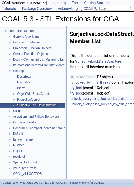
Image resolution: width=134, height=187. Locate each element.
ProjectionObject (28, 99)
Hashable (23, 82)
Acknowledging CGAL (75, 8)
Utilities (18, 111)
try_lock (76, 88)
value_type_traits (25, 168)
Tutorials (9, 8)
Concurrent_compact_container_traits (39, 128)
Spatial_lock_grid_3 (26, 162)
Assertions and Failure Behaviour (36, 116)
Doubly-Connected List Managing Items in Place (46, 59)
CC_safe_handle (24, 122)
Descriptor (24, 76)
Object (17, 151)
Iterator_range (23, 139)
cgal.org (59, 3)
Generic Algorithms (26, 36)
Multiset (18, 145)
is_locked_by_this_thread (90, 82)
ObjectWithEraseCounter (34, 94)
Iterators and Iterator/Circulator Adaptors (41, 65)
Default (18, 134)
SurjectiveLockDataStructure (37, 105)
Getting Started (96, 3)
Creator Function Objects (30, 54)
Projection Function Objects (32, 48)
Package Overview (37, 8)
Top (75, 3)
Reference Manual (21, 31)
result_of (19, 156)
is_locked (77, 77)
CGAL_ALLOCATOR (27, 174)
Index (21, 88)
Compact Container (26, 42)
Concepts (19, 71)
